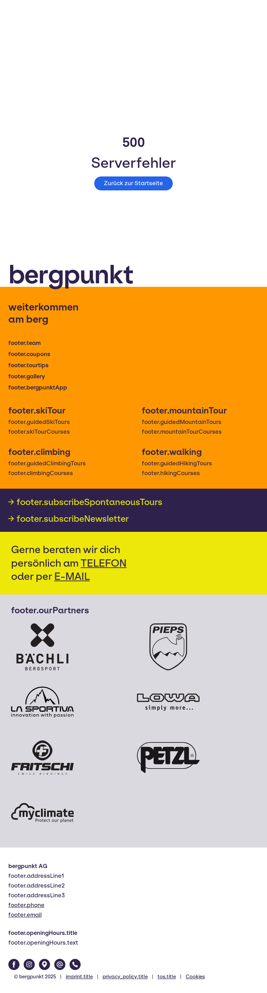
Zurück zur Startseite (133, 183)
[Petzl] (168, 757)
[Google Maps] (44, 964)
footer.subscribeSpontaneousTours (89, 502)
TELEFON (104, 563)
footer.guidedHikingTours (177, 463)
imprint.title (79, 976)
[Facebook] (13, 964)
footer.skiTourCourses (39, 431)
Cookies (195, 976)
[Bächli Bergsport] (42, 646)
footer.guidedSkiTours (39, 422)
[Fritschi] (42, 757)
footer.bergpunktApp (37, 387)
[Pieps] (168, 646)
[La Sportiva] (42, 702)
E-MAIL (72, 576)
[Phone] (75, 964)
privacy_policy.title (125, 976)
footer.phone (26, 905)
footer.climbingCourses (40, 473)
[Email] (59, 964)
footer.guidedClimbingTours (47, 463)
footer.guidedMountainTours (181, 422)
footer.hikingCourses (171, 473)
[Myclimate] (42, 812)
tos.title (166, 976)
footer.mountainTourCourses (182, 431)
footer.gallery (26, 376)
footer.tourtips (28, 365)
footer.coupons (29, 354)
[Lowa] (168, 702)
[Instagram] (29, 964)
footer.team (24, 343)
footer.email (25, 915)
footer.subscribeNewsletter (73, 518)
